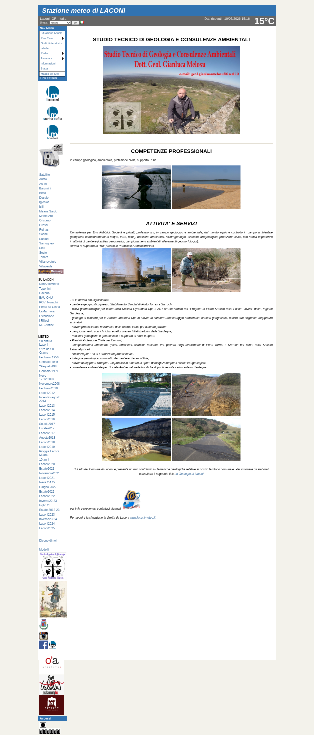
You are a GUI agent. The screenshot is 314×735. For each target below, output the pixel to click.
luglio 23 (44, 505)
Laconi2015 (47, 414)
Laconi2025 (47, 528)
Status (44, 68)
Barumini (45, 188)
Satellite (44, 174)
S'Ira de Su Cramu (46, 350)
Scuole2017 (47, 424)
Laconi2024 (47, 523)
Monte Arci (46, 216)
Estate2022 (46, 491)
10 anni (44, 459)
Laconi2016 (47, 419)
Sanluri (43, 239)
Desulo (43, 197)
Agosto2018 (47, 437)
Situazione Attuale (51, 32)
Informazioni (48, 63)
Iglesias (44, 202)
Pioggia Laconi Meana (49, 453)
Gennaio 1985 (48, 362)
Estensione (46, 316)
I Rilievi (44, 320)
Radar (44, 53)
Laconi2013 (47, 405)
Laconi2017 (47, 433)
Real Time (47, 38)
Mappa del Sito (50, 73)
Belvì (42, 193)
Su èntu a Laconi (45, 342)
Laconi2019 (47, 447)
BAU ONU (46, 297)
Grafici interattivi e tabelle (51, 45)
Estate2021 (46, 468)
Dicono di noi (47, 540)
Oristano (44, 220)
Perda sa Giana (49, 307)
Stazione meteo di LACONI (83, 10)
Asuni (43, 184)
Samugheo (46, 243)
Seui (42, 248)
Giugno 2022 (47, 487)
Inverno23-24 (48, 519)
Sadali (43, 234)
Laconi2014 (47, 410)
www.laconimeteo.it (143, 517)
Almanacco (47, 58)
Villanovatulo (47, 261)
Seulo (43, 252)
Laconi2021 (47, 478)
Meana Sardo (48, 211)
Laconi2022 (47, 496)
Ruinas (43, 229)
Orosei (43, 225)
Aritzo (43, 179)
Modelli (44, 549)
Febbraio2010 (48, 388)
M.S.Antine (46, 325)
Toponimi (45, 288)
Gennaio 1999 (48, 371)
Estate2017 (46, 428)
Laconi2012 (47, 393)
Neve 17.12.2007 (46, 377)
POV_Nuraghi (48, 302)
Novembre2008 (49, 383)
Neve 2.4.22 (47, 482)
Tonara (43, 257)
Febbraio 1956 (48, 357)
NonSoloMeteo (49, 284)
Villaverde (45, 266)
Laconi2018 (47, 442)
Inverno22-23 (48, 501)
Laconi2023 (47, 514)
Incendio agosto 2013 (49, 399)
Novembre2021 (49, 473)
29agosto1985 (48, 366)
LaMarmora (46, 311)
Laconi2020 (47, 464)
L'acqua (44, 293)
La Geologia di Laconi (189, 474)
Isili (41, 206)
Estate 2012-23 (49, 510)
